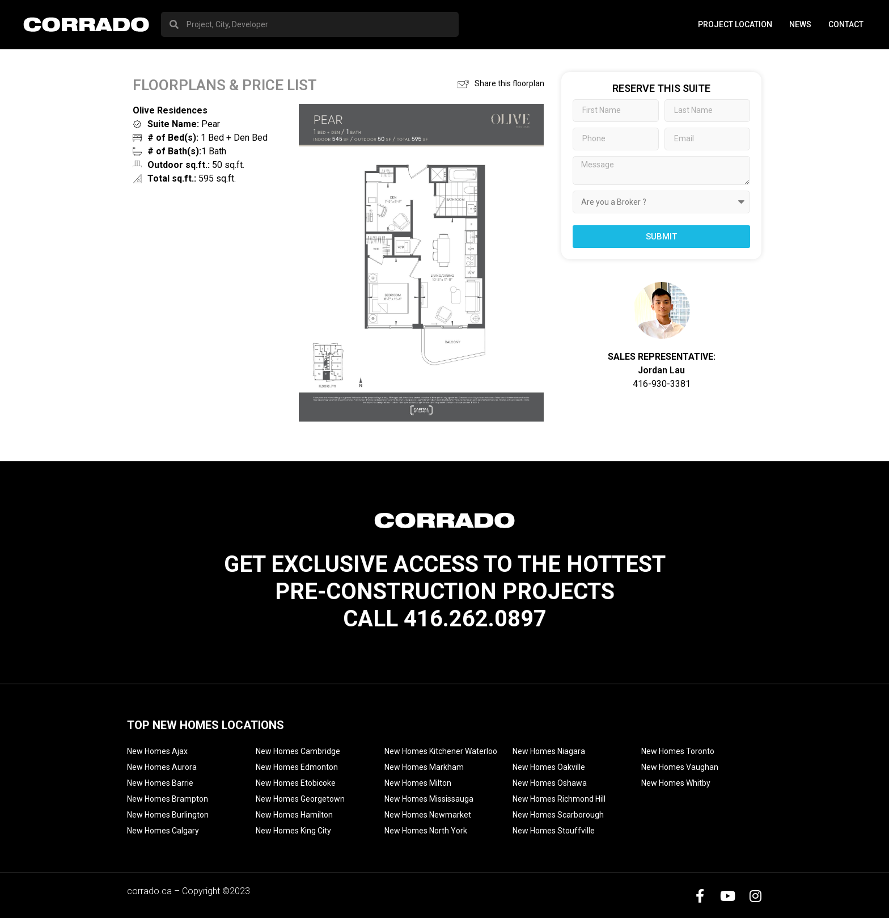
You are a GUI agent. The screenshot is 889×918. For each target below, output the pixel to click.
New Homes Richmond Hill (559, 798)
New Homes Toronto (677, 751)
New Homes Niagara (549, 751)
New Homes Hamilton (294, 814)
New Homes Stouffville (554, 830)
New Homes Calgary (163, 830)
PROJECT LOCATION (735, 24)
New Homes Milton (417, 783)
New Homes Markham (424, 767)
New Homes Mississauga (428, 798)
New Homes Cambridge (298, 751)
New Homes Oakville (549, 767)
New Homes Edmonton (297, 767)
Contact (845, 24)
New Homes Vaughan (679, 767)
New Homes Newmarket (427, 814)
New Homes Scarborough (558, 814)
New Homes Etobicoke (296, 783)
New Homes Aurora (162, 767)
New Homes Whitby (675, 783)
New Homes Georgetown (300, 798)
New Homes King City (293, 830)
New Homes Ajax (157, 751)
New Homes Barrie (160, 783)
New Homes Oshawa (550, 783)
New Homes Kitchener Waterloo (440, 751)
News (800, 24)
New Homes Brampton (167, 798)
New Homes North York (425, 830)
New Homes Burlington (168, 814)
